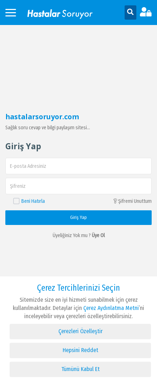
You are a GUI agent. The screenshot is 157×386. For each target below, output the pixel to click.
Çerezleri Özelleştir (80, 331)
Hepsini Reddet (80, 350)
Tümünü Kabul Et (80, 369)
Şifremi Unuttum (132, 201)
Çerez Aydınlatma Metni (110, 308)
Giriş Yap (78, 217)
